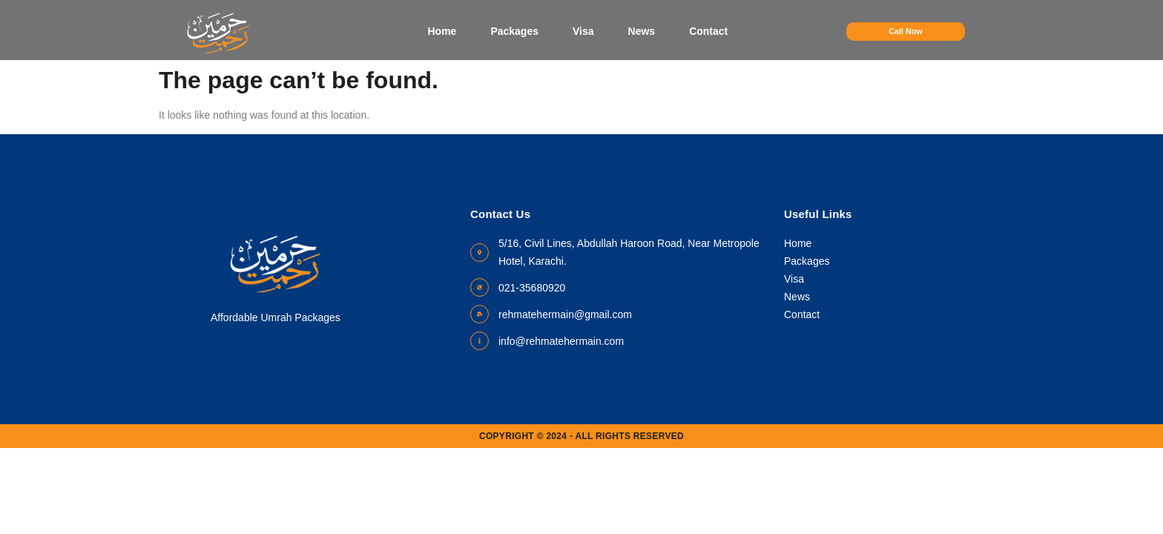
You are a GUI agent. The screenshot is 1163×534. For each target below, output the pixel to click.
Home (441, 31)
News (641, 31)
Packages (514, 31)
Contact (708, 31)
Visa (583, 31)
